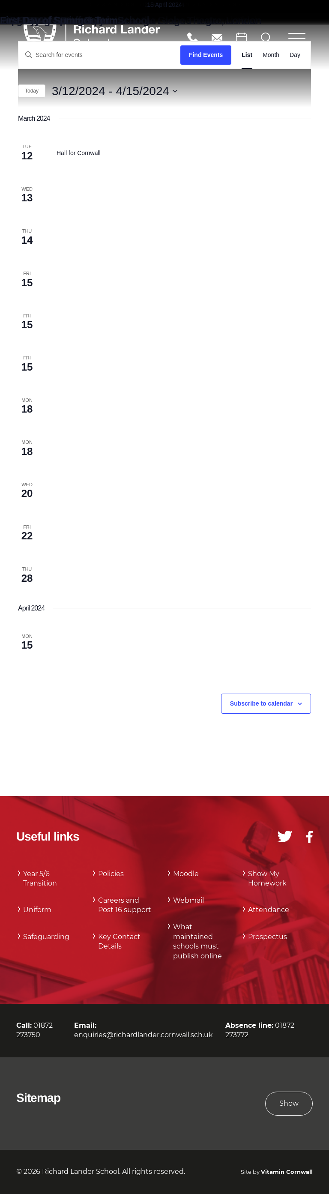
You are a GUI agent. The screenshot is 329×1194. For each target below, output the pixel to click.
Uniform (37, 910)
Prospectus (267, 937)
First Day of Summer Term (58, 20)
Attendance (268, 910)
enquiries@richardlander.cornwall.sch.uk (217, 38)
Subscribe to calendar (261, 703)
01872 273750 (192, 38)
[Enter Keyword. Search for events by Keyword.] (99, 55)
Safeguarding (46, 937)
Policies (111, 874)
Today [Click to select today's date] (32, 91)
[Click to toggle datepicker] (114, 91)
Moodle (186, 874)
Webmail (188, 900)
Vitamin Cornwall (287, 1172)
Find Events (206, 54)
